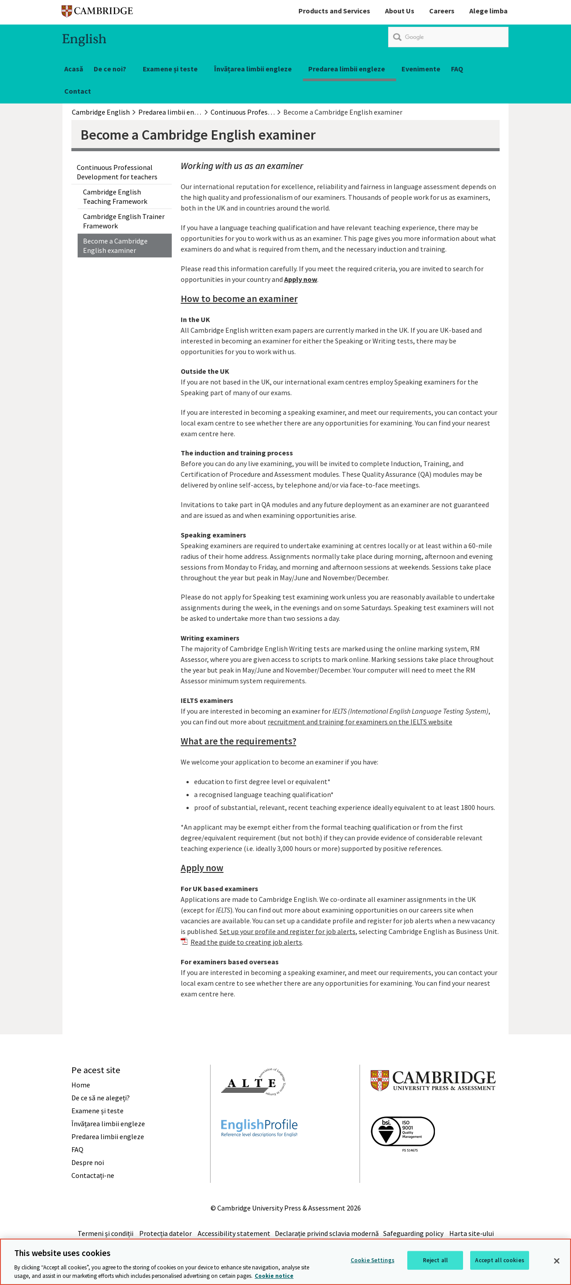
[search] (448, 37)
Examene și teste (170, 68)
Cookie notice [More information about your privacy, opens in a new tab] (274, 1276)
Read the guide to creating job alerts (246, 942)
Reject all (435, 1260)
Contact (77, 91)
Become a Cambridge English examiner (115, 245)
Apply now (202, 868)
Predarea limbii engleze (346, 68)
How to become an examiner (239, 299)
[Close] (557, 1261)
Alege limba (488, 10)
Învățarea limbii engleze (253, 68)
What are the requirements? (238, 741)
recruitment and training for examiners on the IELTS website (360, 721)
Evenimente (420, 68)
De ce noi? (110, 68)
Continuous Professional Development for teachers (117, 172)
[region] (285, 1262)
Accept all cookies (499, 1260)
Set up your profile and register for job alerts (287, 931)
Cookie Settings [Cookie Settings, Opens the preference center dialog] (372, 1260)
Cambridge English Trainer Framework (124, 221)
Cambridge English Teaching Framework (115, 196)
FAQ (457, 68)
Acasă (73, 68)
